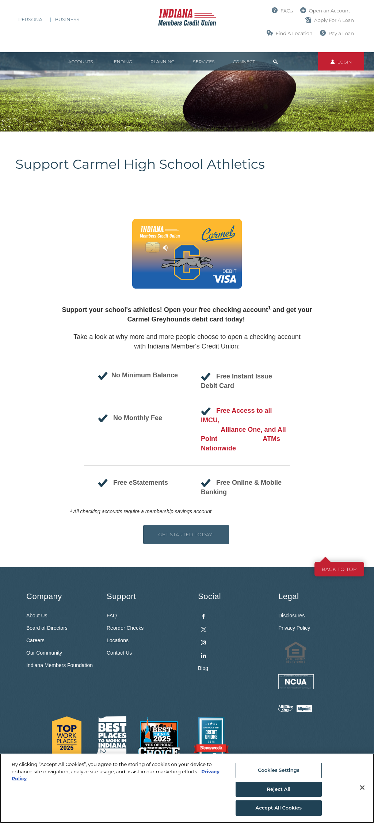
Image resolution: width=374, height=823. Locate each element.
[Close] (362, 788)
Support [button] (121, 596)
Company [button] (44, 596)
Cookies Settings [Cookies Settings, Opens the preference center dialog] (278, 770)
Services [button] (203, 61)
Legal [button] (288, 596)
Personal (31, 19)
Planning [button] (162, 61)
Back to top (339, 569)
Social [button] (209, 596)
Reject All (278, 789)
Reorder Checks (125, 628)
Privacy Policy (294, 628)
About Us (36, 615)
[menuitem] (232, 634)
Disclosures (291, 615)
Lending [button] (121, 61)
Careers (35, 640)
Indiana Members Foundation (59, 665)
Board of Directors (47, 628)
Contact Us (119, 653)
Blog (203, 668)
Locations (118, 640)
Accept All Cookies (279, 808)
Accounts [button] (80, 61)
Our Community (44, 653)
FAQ (112, 615)
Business (67, 19)
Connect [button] (244, 61)
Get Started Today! (186, 534)
